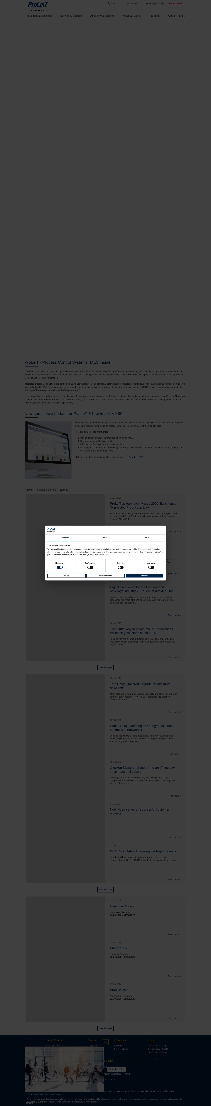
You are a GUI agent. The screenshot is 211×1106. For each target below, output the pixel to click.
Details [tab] (105, 538)
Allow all (144, 576)
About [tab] (145, 538)
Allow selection (105, 576)
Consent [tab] (65, 538)
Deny (66, 576)
